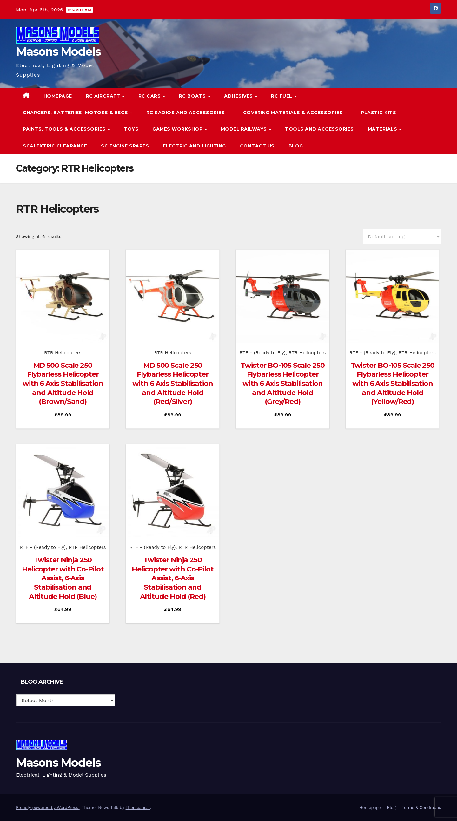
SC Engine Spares (125, 146)
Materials (383, 129)
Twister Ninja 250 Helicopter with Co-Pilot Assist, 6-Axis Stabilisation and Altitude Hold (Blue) (63, 578)
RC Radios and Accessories (186, 112)
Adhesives (239, 96)
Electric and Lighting (194, 146)
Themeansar (138, 807)
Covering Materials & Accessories (293, 112)
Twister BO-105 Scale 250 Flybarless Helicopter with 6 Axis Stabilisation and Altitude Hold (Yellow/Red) (393, 383)
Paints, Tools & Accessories (65, 129)
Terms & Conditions (421, 807)
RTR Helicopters (62, 353)
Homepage (57, 96)
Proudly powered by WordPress (48, 807)
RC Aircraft (104, 96)
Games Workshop (178, 129)
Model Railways (244, 129)
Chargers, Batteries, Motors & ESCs (76, 112)
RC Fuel (282, 96)
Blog (295, 146)
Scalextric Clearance (55, 146)
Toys (131, 129)
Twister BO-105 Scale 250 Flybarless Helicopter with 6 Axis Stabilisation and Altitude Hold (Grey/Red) (283, 383)
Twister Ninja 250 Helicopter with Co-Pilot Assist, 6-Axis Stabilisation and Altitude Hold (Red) (173, 578)
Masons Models (58, 51)
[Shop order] (402, 236)
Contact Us (257, 146)
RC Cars (150, 96)
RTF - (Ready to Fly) (262, 353)
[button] (423, 121)
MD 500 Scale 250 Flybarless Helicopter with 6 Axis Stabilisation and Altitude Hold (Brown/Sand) (63, 383)
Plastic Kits (378, 112)
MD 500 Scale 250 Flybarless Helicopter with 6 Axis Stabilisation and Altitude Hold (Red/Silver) (172, 383)
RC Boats (193, 96)
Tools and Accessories (319, 129)
